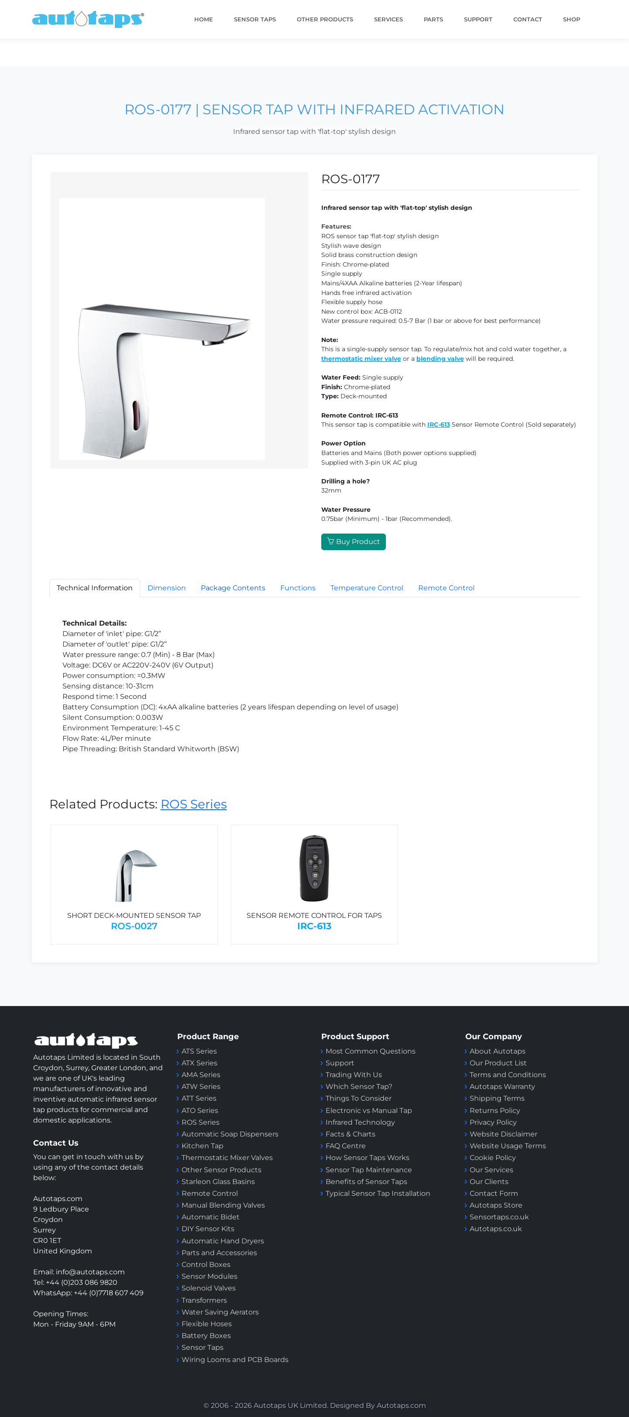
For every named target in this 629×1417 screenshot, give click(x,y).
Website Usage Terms (508, 1146)
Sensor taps (255, 19)
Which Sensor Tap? (359, 1086)
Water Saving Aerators (220, 1312)
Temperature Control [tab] (366, 588)
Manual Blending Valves (223, 1205)
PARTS (433, 19)
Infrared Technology (360, 1122)
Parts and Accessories (219, 1253)
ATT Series (199, 1098)
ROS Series (194, 804)
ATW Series (201, 1086)
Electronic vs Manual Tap (369, 1110)
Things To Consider (359, 1098)
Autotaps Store (496, 1205)
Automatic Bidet (211, 1217)
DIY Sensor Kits (208, 1229)
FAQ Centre (346, 1146)
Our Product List (498, 1063)
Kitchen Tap (202, 1146)
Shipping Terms (497, 1098)
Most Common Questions (371, 1051)
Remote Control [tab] (446, 588)
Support (340, 1063)
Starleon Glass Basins (218, 1181)
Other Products (325, 19)
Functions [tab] (298, 588)
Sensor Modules (209, 1276)
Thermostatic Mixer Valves (227, 1157)
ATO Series (200, 1110)
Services (388, 19)
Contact (527, 19)
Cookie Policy (493, 1157)
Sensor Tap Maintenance (369, 1170)
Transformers (204, 1300)
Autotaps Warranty (502, 1086)
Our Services (491, 1170)
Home (203, 19)
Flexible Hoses (207, 1324)
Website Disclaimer (503, 1134)
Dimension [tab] (167, 588)
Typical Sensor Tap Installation (378, 1193)
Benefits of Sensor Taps (366, 1181)
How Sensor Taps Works (367, 1157)
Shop (571, 19)
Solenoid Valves (209, 1288)
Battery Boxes (206, 1335)
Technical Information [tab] (95, 588)
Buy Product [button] (353, 541)
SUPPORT (478, 19)
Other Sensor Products (221, 1170)
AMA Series (201, 1075)
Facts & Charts (350, 1134)
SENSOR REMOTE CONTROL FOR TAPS (314, 915)
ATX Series (199, 1063)
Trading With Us (354, 1075)
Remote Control (211, 1193)
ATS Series (199, 1051)
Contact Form (494, 1193)
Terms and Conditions (508, 1075)
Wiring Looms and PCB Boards (235, 1359)
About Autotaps (498, 1051)
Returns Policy (495, 1110)
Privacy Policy (493, 1122)
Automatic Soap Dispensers (230, 1134)
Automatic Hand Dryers (223, 1241)
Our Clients (489, 1181)
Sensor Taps (202, 1347)
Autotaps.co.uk (496, 1229)
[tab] (233, 588)
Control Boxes (206, 1264)
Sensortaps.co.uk (499, 1217)
